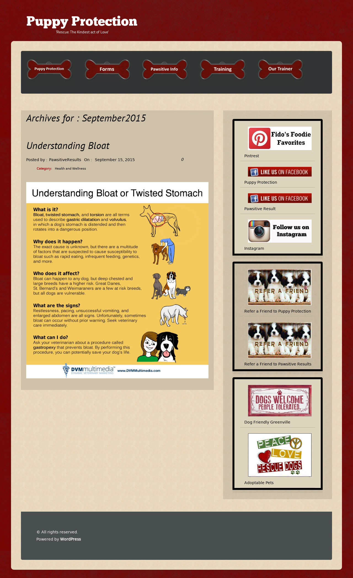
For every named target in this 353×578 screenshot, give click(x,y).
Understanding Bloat (67, 146)
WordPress (70, 539)
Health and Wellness (70, 168)
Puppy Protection (81, 22)
